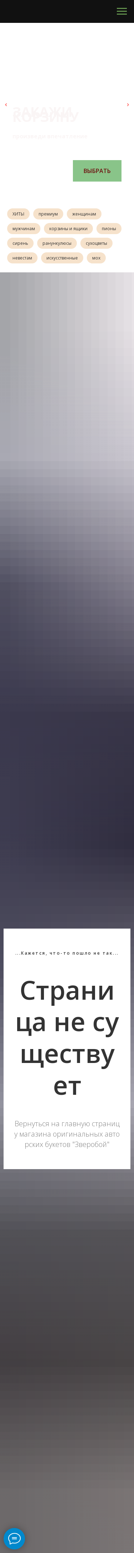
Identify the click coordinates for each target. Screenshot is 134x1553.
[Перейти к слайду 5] (78, 192)
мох (96, 258)
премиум (48, 214)
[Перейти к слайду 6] (85, 192)
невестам (22, 258)
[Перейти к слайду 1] (49, 192)
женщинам (84, 214)
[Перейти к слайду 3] (63, 192)
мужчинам (24, 229)
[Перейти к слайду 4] (71, 192)
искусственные (62, 258)
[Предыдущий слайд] (6, 104)
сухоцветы (96, 243)
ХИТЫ (18, 214)
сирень (20, 243)
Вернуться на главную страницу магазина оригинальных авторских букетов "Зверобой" (67, 1134)
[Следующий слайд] (128, 104)
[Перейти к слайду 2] (56, 192)
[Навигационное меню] (122, 11)
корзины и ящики (68, 229)
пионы (109, 229)
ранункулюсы (57, 243)
